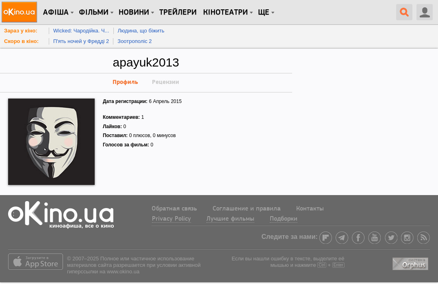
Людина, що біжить (141, 31)
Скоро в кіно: (21, 41)
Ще (263, 13)
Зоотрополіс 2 (134, 41)
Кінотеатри (225, 13)
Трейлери (178, 13)
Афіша (56, 13)
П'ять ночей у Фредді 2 (81, 41)
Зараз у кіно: (20, 31)
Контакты (310, 209)
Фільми (93, 13)
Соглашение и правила (246, 209)
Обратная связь (174, 209)
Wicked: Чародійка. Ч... (81, 31)
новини (134, 13)
